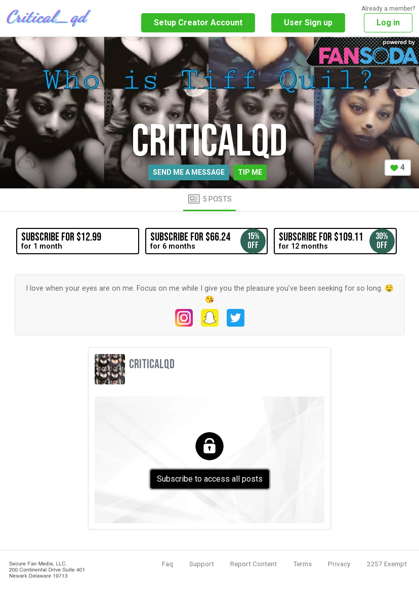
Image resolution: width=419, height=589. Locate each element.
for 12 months (336, 241)
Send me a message (189, 172)
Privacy (339, 564)
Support (201, 564)
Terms (302, 564)
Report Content (253, 564)
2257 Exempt (386, 564)
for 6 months (208, 241)
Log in (388, 22)
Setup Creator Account (198, 22)
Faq (167, 564)
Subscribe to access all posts (210, 479)
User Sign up (308, 22)
